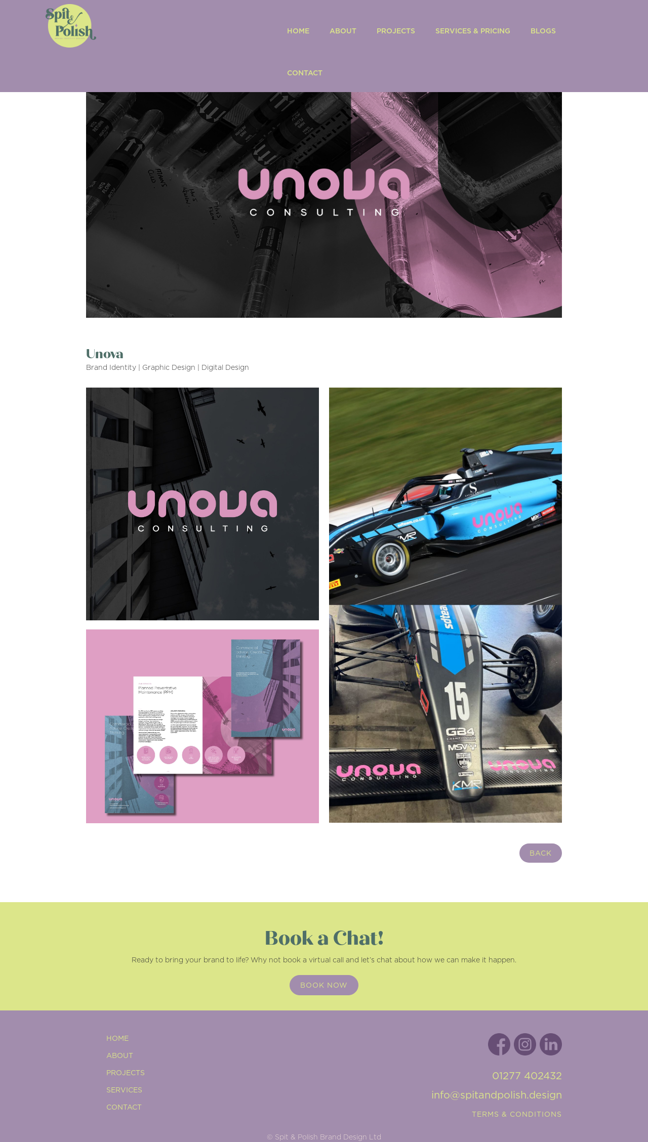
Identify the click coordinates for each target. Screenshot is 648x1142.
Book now (324, 985)
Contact (304, 73)
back (541, 853)
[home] (154, 46)
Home (298, 31)
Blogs (543, 31)
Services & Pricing (472, 31)
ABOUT (343, 31)
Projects (396, 31)
